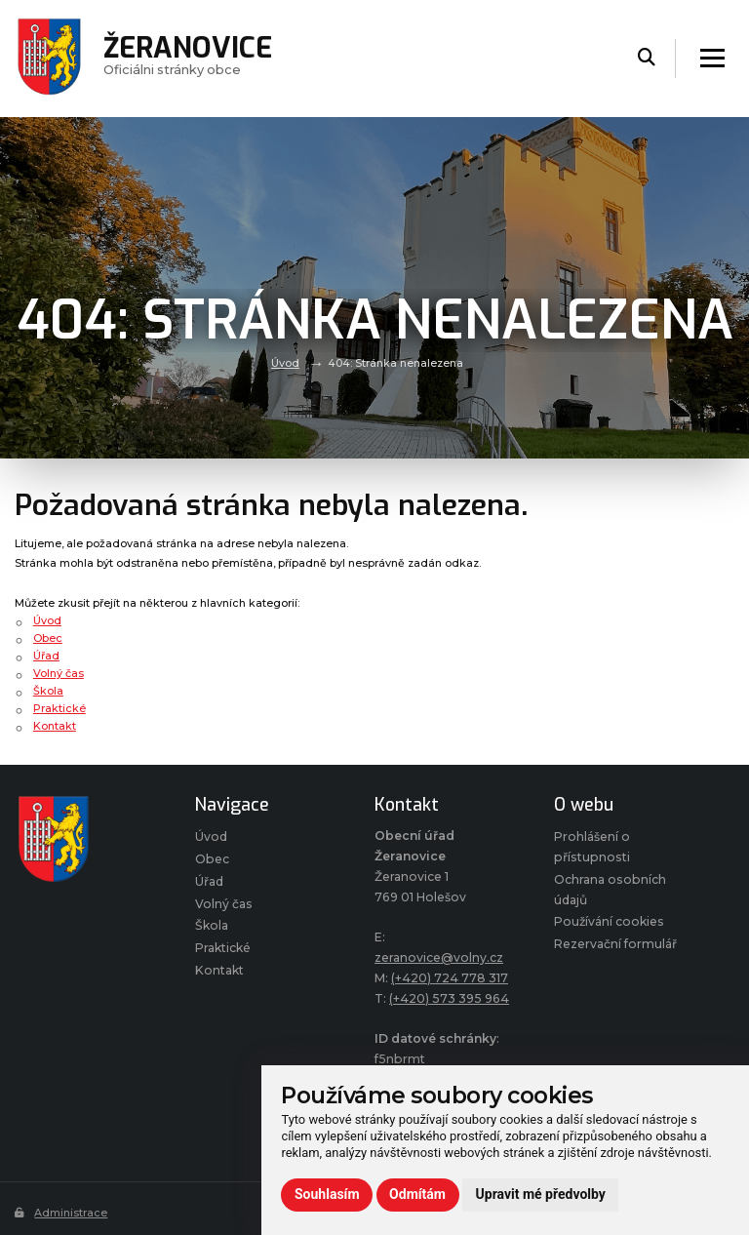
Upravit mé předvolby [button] (541, 1194)
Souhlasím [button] (327, 1194)
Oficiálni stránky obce (187, 58)
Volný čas (58, 673)
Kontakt (54, 726)
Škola (48, 690)
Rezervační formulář (615, 943)
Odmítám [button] (417, 1194)
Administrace (61, 1212)
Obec (47, 638)
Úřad (46, 655)
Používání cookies (609, 921)
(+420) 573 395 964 (449, 998)
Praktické (59, 708)
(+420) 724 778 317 (449, 978)
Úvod (285, 363)
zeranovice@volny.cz (438, 957)
